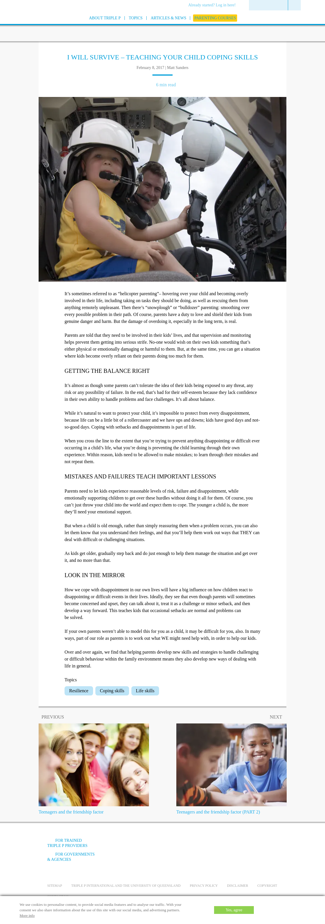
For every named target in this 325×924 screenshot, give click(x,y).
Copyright (267, 886)
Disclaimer (237, 886)
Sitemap (54, 886)
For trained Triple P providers (67, 843)
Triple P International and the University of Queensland (125, 886)
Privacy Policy (204, 886)
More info (27, 915)
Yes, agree (234, 910)
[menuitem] (214, 5)
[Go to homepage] (32, 25)
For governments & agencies (71, 857)
